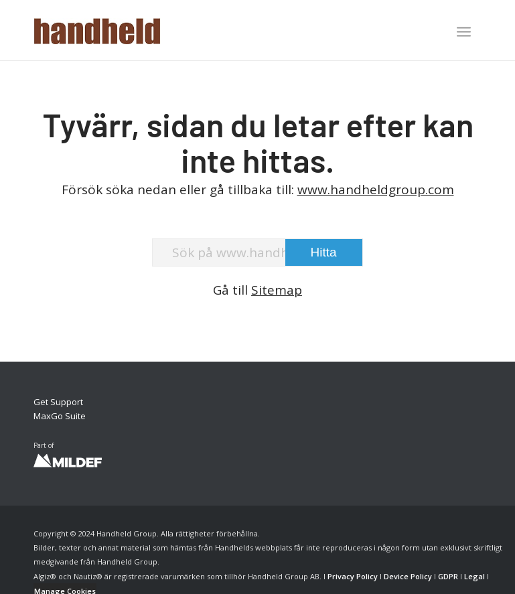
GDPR (448, 576)
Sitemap (276, 290)
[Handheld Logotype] (97, 30)
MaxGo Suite (59, 416)
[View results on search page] (323, 252)
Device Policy (408, 576)
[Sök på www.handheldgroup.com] (257, 252)
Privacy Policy (352, 576)
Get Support (58, 402)
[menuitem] (464, 33)
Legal (474, 576)
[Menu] (464, 31)
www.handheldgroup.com (375, 189)
